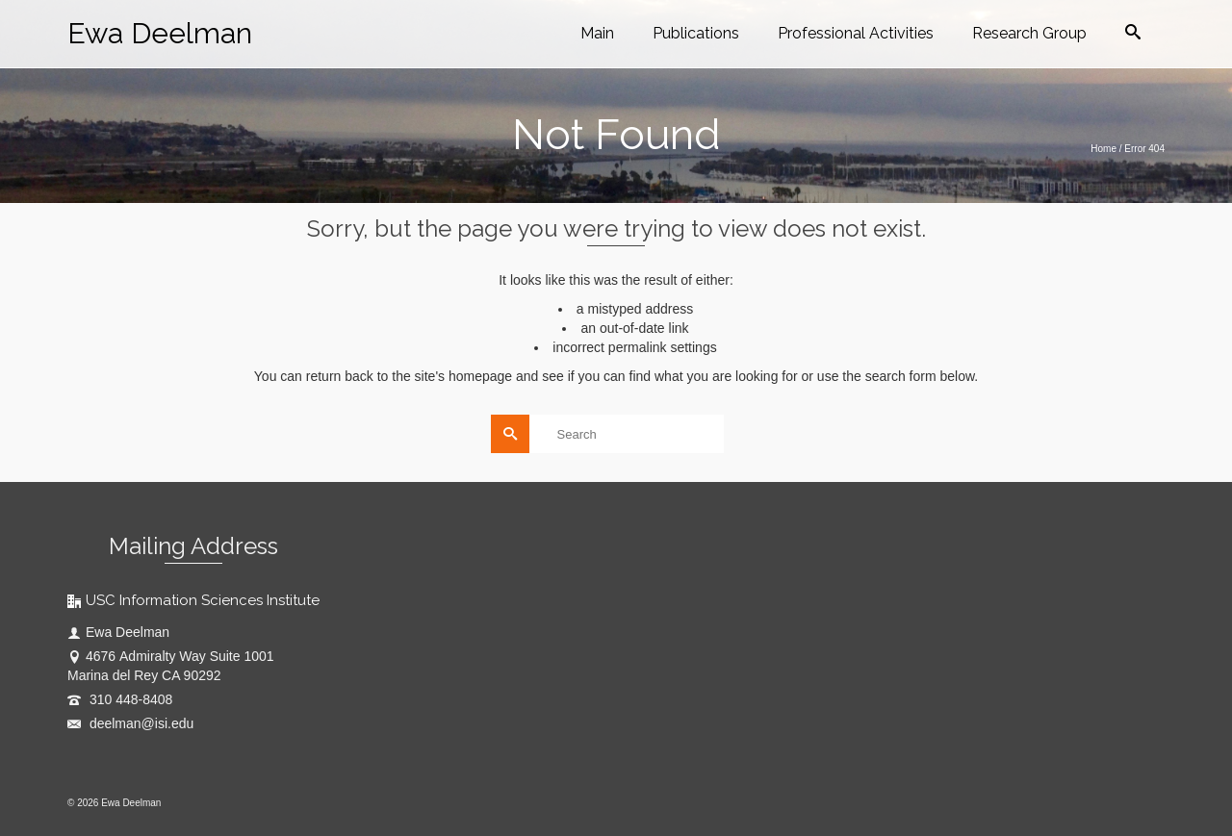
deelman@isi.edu (130, 723)
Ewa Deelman (159, 33)
